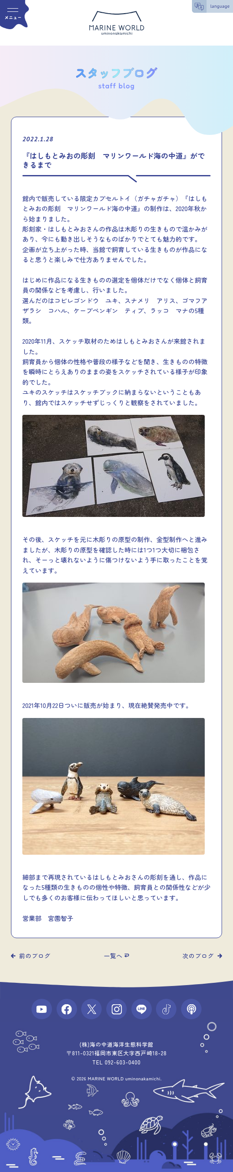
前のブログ (35, 956)
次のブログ (198, 956)
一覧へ (113, 956)
